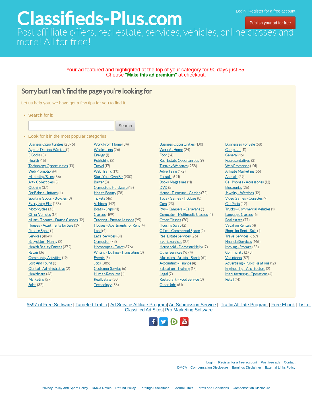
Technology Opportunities (48, 166)
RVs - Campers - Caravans (180, 209)
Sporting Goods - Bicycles (47, 198)
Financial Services (238, 241)
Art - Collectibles (41, 182)
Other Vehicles (39, 214)
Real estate (234, 220)
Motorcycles (37, 209)
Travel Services (237, 236)
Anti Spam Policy (75, 388)
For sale (166, 177)
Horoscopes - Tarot (108, 247)
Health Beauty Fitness (45, 247)
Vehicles (100, 204)
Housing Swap (170, 225)
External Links (183, 388)
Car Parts (232, 204)
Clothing (34, 187)
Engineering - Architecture (245, 268)
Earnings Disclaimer (246, 367)
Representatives (237, 160)
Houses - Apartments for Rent (117, 225)
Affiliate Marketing (239, 171)
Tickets (99, 198)
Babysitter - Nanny (42, 241)
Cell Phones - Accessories (244, 182)
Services (34, 236)
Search (125, 125)
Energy (99, 155)
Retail (229, 279)
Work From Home (108, 144)
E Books (34, 155)
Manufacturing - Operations (246, 274)
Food (163, 155)
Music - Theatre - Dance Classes (53, 220)
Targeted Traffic (91, 304)
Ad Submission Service (192, 304)
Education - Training (175, 268)
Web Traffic (103, 171)
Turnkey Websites (174, 166)
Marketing (36, 279)
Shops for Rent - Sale (241, 231)
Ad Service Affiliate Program (138, 304)
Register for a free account (272, 11)
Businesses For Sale (240, 144)
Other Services (171, 252)
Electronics (233, 187)
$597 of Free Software (49, 304)
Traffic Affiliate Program (244, 304)
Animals (231, 177)
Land (97, 231)
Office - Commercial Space (180, 231)
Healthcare (37, 274)
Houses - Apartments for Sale (50, 225)
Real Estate (102, 279)
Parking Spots (38, 231)
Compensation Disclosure (209, 367)
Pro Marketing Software (188, 309)
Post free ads (270, 362)
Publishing (101, 160)
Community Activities (44, 258)
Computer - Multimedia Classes (184, 214)
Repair (33, 252)
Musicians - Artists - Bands (180, 258)
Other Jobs (168, 285)
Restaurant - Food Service (179, 279)
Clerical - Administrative (46, 268)
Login (240, 11)
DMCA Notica (102, 388)
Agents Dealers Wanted (47, 150)
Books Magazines (173, 182)
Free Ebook (283, 304)
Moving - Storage (238, 247)
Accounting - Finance (175, 263)
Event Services (171, 241)
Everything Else (40, 204)
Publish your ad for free (270, 22)
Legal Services (105, 236)
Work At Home (171, 150)
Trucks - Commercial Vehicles (247, 209)
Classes (100, 214)
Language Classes (239, 214)
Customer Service (107, 268)
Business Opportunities (45, 144)
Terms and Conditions (213, 388)
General (231, 155)
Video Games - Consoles (244, 198)
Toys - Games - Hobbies (178, 198)
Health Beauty (105, 193)
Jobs (97, 263)
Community (234, 252)
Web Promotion (237, 166)
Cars (163, 204)
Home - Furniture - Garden (180, 193)
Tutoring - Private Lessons (114, 220)
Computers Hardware (110, 187)
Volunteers (233, 258)
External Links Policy (280, 367)
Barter (99, 182)
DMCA (182, 367)
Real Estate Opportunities (179, 160)
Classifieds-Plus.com (99, 18)
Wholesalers (103, 150)
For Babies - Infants (43, 193)
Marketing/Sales (41, 177)
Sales (32, 285)
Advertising (168, 171)
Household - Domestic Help (180, 247)
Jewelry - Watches (239, 193)
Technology (102, 285)
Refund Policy (125, 388)
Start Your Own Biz (108, 177)
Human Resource (107, 274)
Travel (99, 166)
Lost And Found (40, 263)
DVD (164, 187)
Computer (233, 150)
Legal (164, 274)
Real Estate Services (175, 236)
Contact (290, 362)
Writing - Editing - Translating (116, 252)
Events (99, 258)
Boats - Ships (103, 209)
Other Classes (170, 220)
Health (33, 160)
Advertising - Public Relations (247, 263)
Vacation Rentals (238, 225)
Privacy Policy (52, 388)
